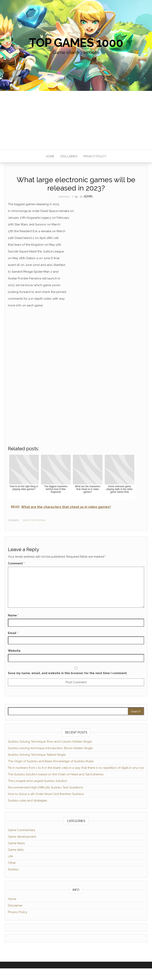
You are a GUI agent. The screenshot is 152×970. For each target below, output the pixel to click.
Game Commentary (34, 520)
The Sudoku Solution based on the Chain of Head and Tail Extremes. (56, 774)
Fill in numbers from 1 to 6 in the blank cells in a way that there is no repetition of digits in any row (76, 768)
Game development (22, 836)
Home (50, 156)
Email (13, 633)
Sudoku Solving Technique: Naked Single (37, 754)
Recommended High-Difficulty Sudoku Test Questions (45, 787)
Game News (16, 843)
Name (13, 615)
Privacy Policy (94, 156)
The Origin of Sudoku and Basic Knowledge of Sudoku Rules (50, 761)
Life (10, 856)
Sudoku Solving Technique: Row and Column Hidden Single (50, 741)
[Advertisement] (76, 120)
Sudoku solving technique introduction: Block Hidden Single (50, 748)
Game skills (16, 850)
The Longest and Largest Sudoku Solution (37, 781)
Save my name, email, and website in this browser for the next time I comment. (67, 673)
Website (14, 650)
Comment (16, 563)
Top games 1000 (76, 43)
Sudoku (13, 869)
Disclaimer (68, 156)
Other (12, 863)
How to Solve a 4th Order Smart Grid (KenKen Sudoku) (46, 794)
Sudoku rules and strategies (27, 800)
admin (88, 196)
